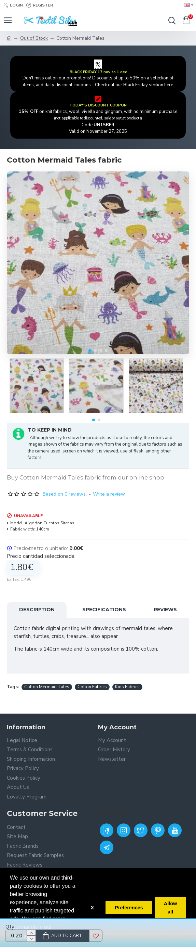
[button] (89, 350)
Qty (9, 926)
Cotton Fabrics (92, 687)
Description (37, 609)
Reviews (165, 609)
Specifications (104, 609)
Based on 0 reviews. (65, 494)
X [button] (92, 907)
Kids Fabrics (127, 687)
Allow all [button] (170, 907)
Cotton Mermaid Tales (46, 687)
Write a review (109, 494)
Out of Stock (34, 38)
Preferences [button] (129, 907)
